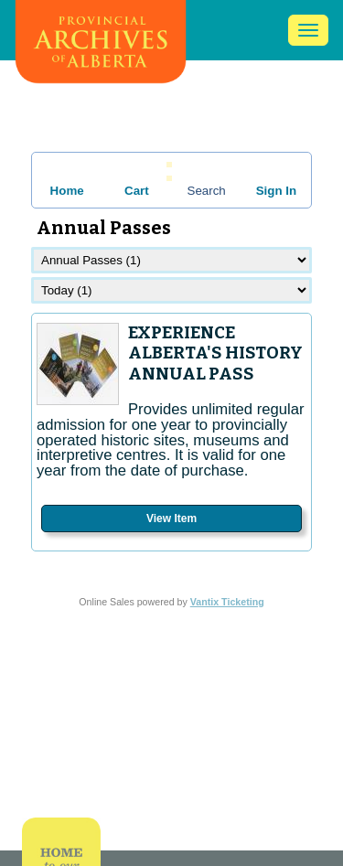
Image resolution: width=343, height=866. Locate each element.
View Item (171, 518)
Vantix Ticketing (227, 601)
